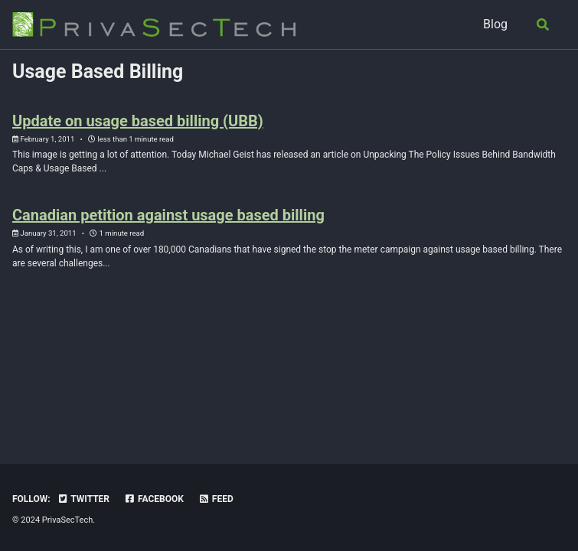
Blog (495, 24)
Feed (215, 499)
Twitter (83, 499)
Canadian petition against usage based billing (168, 215)
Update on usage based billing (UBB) (137, 121)
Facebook (154, 499)
